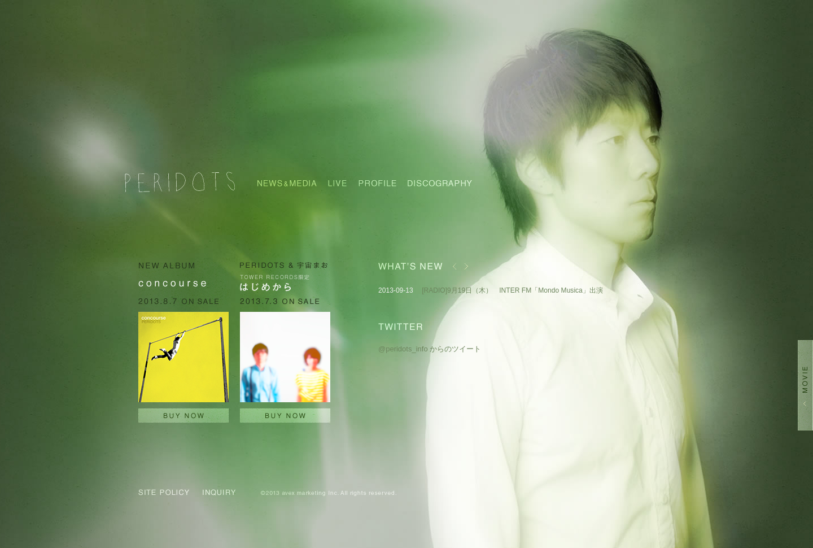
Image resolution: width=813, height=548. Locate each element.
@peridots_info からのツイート (429, 349)
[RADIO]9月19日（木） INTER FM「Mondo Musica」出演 (512, 290)
